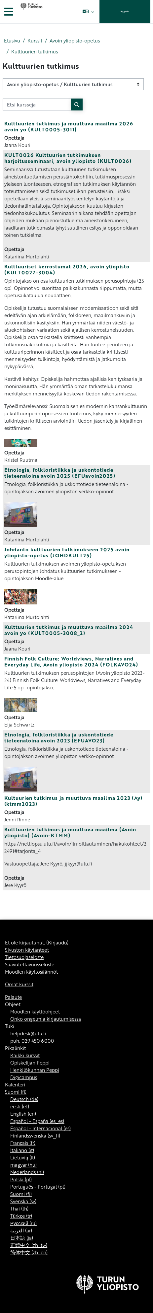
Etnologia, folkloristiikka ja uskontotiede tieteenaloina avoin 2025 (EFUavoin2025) (59, 472)
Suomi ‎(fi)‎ (15, 1091)
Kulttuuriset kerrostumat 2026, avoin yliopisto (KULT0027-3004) (67, 269)
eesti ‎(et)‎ (19, 1106)
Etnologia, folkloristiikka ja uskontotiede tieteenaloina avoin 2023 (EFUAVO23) (58, 737)
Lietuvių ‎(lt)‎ (22, 1157)
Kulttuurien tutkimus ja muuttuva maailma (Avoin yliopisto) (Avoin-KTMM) (70, 832)
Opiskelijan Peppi (30, 1062)
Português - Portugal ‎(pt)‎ (37, 1186)
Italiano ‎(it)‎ (22, 1150)
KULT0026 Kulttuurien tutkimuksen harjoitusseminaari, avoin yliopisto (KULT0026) (68, 158)
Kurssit (34, 40)
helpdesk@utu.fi (28, 1033)
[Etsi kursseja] (37, 104)
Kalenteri (15, 1084)
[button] (88, 11)
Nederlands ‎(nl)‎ (27, 1172)
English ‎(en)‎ (23, 1113)
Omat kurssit (19, 984)
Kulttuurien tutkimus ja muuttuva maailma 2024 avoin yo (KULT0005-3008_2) (68, 630)
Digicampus (23, 1077)
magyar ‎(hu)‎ (23, 1164)
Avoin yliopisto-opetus (75, 40)
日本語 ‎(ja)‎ (21, 1237)
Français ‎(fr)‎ (22, 1142)
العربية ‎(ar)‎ (21, 1230)
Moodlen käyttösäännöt (31, 971)
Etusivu (12, 40)
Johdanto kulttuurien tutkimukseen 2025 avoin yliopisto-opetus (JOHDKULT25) (67, 552)
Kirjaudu (125, 11)
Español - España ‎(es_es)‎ (37, 1121)
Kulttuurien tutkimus (34, 51)
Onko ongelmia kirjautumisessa (45, 1018)
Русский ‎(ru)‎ (23, 1223)
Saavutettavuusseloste (29, 964)
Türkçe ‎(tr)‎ (21, 1215)
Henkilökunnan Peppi (34, 1069)
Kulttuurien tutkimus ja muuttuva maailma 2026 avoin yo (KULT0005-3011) (68, 126)
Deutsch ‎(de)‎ (24, 1099)
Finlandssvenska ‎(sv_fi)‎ (35, 1135)
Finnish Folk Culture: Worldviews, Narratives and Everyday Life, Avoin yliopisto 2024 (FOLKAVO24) (71, 661)
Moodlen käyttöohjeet (35, 1011)
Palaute (13, 997)
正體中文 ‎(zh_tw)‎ (28, 1245)
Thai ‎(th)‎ (19, 1208)
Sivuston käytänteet (27, 949)
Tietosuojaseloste (24, 957)
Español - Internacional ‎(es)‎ (40, 1128)
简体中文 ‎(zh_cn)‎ (29, 1252)
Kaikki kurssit (25, 1055)
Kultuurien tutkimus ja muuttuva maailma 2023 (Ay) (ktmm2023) (73, 800)
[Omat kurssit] (31, 11)
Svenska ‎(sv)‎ (23, 1201)
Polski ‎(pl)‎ (21, 1179)
